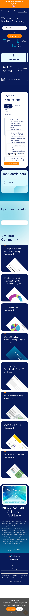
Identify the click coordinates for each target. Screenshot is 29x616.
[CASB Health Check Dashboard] (14, 435)
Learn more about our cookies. (18, 605)
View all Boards (22, 69)
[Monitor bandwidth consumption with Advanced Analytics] (14, 287)
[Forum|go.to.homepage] (7, 11)
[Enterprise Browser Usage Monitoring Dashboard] (14, 258)
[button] (14, 612)
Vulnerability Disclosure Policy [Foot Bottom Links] (19, 575)
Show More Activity (11, 164)
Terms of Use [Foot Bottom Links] (5, 578)
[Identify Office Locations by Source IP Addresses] (14, 376)
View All (10, 182)
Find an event (16, 549)
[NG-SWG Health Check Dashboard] (14, 464)
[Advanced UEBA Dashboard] (14, 317)
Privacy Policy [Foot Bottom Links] (5, 575)
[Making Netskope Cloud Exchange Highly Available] (14, 346)
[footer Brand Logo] (14, 559)
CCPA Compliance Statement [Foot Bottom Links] (19, 578)
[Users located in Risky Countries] (14, 405)
